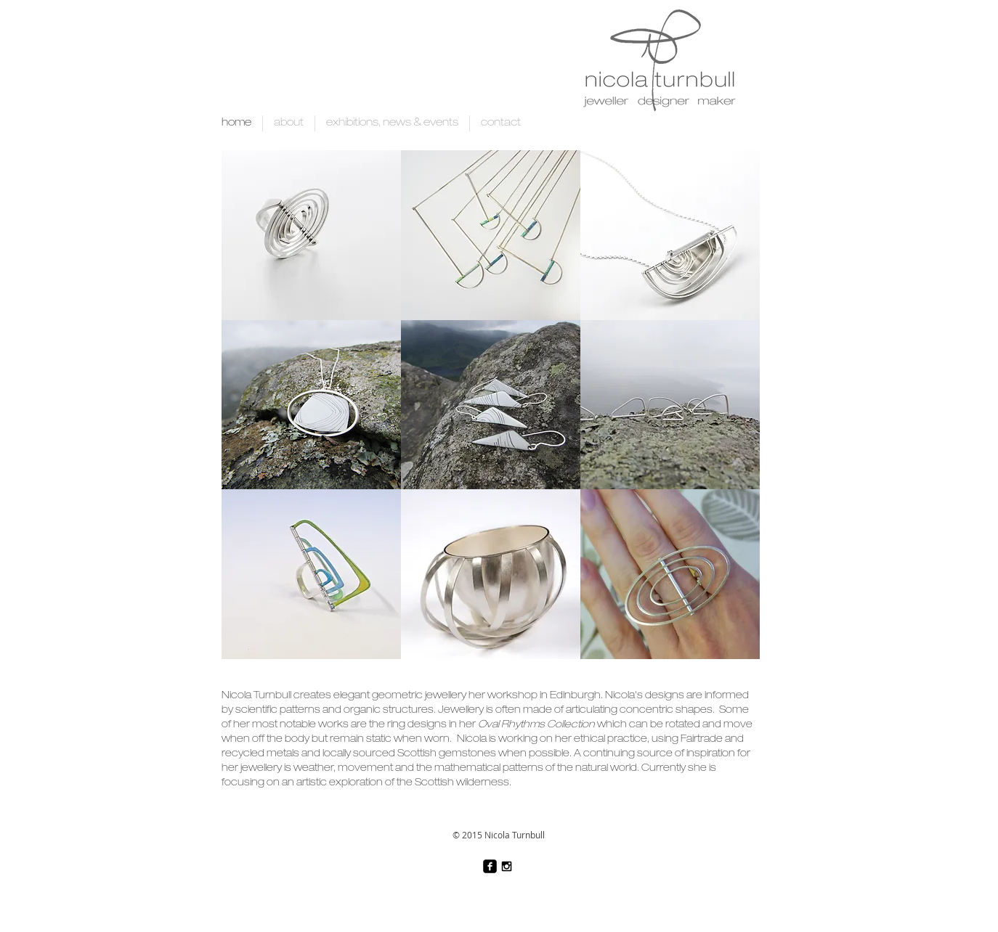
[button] (311, 235)
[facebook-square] (490, 866)
